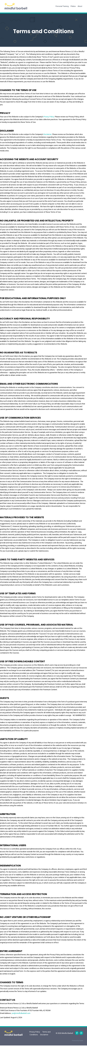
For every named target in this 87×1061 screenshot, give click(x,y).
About (80, 6)
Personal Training (62, 6)
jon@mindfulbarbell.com (21, 1029)
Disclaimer (48, 135)
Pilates (73, 6)
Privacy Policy (49, 117)
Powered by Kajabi (77, 1056)
